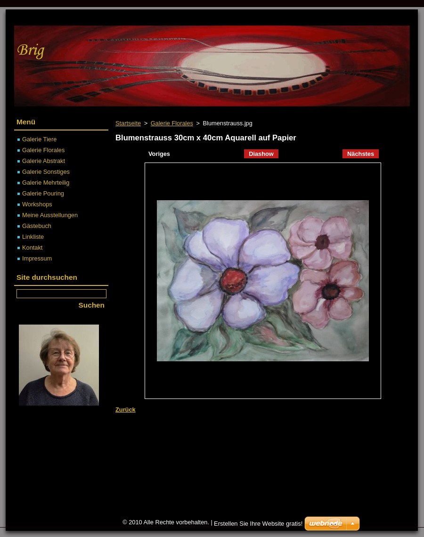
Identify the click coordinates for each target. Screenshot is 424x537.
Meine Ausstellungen (50, 215)
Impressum (37, 258)
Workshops (37, 204)
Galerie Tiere (39, 139)
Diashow (261, 153)
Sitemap (334, 16)
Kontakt (32, 247)
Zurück (125, 409)
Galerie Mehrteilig (45, 182)
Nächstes (360, 153)
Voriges (159, 153)
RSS (363, 16)
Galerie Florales (172, 123)
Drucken (393, 16)
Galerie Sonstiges (46, 171)
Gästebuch (36, 225)
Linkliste (33, 236)
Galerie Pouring (43, 193)
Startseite (128, 123)
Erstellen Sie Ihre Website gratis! (258, 523)
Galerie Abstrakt (43, 160)
